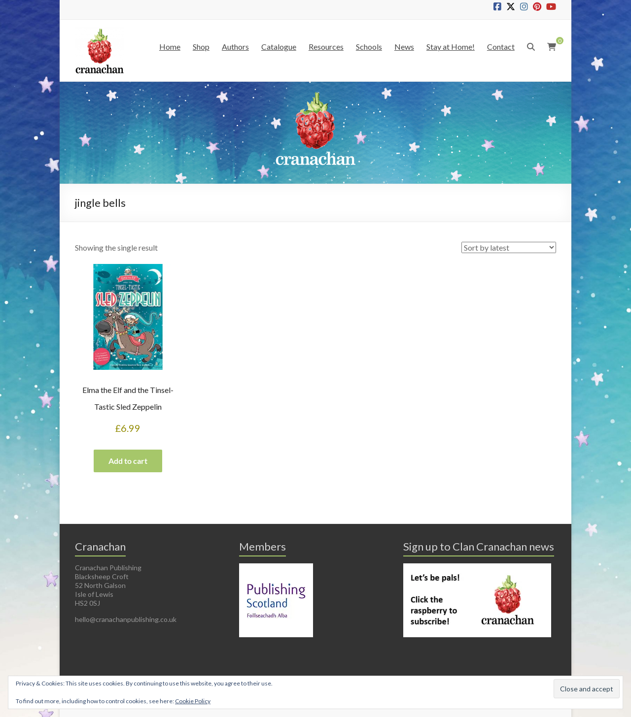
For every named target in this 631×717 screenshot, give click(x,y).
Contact (501, 46)
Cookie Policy (192, 701)
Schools (369, 46)
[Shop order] (508, 247)
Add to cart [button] (127, 460)
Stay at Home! (450, 46)
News (404, 46)
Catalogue (278, 46)
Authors (235, 46)
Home (169, 46)
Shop (201, 46)
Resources (326, 46)
